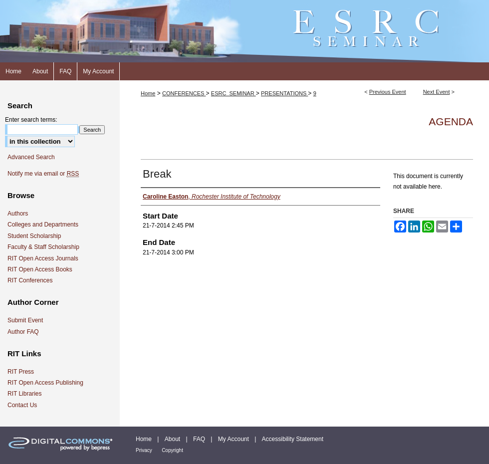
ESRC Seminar (244, 31)
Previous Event (387, 92)
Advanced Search (31, 157)
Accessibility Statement (292, 439)
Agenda (451, 121)
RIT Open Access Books (39, 269)
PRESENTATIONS (284, 93)
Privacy (144, 450)
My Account (233, 439)
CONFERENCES (184, 93)
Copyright (172, 450)
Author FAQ (23, 331)
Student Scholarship (34, 235)
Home (148, 93)
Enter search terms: (31, 119)
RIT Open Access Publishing (45, 382)
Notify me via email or (43, 173)
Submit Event (25, 320)
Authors (17, 213)
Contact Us (22, 405)
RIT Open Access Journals (42, 258)
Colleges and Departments (42, 224)
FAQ (199, 439)
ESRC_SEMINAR (233, 93)
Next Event (436, 92)
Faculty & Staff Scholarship (43, 246)
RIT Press (20, 371)
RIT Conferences (30, 280)
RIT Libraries (24, 393)
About (172, 439)
